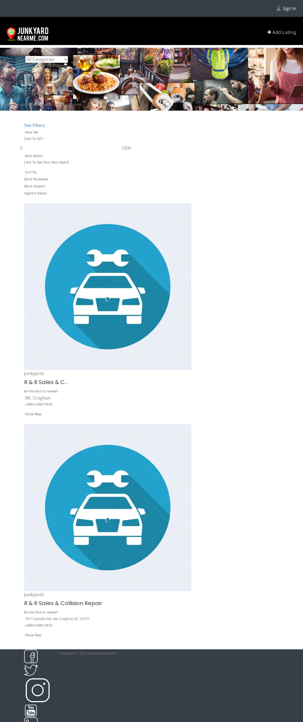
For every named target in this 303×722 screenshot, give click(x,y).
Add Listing (281, 32)
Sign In (289, 8)
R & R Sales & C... (46, 382)
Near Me (31, 132)
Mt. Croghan (37, 398)
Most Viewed (34, 186)
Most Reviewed (36, 179)
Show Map (32, 414)
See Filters (34, 125)
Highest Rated (35, 193)
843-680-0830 (41, 404)
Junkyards (34, 373)
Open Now (11, 66)
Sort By (30, 172)
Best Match (33, 156)
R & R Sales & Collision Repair (63, 603)
